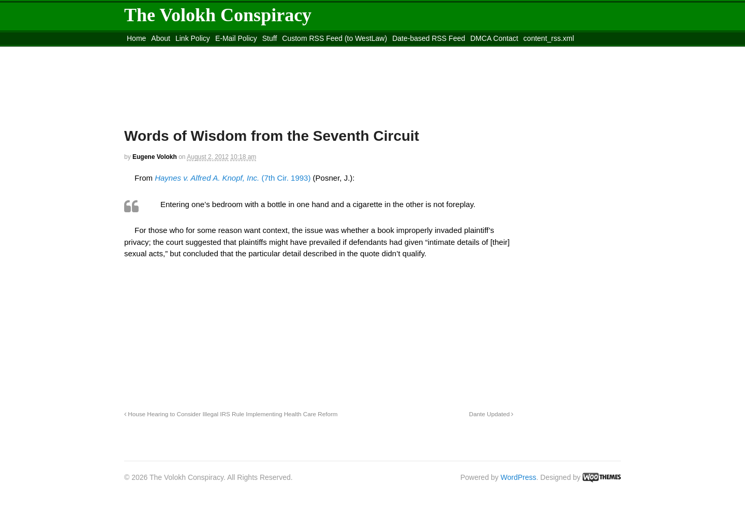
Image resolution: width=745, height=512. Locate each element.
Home (136, 38)
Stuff (269, 38)
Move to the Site (181, 51)
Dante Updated (491, 414)
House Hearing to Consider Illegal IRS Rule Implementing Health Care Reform (231, 414)
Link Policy (192, 38)
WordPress (519, 477)
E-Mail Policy (236, 38)
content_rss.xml (549, 38)
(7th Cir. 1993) (232, 177)
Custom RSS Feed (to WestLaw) (334, 38)
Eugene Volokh (154, 156)
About (160, 38)
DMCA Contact (494, 38)
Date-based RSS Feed (428, 38)
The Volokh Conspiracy (217, 15)
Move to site (274, 51)
